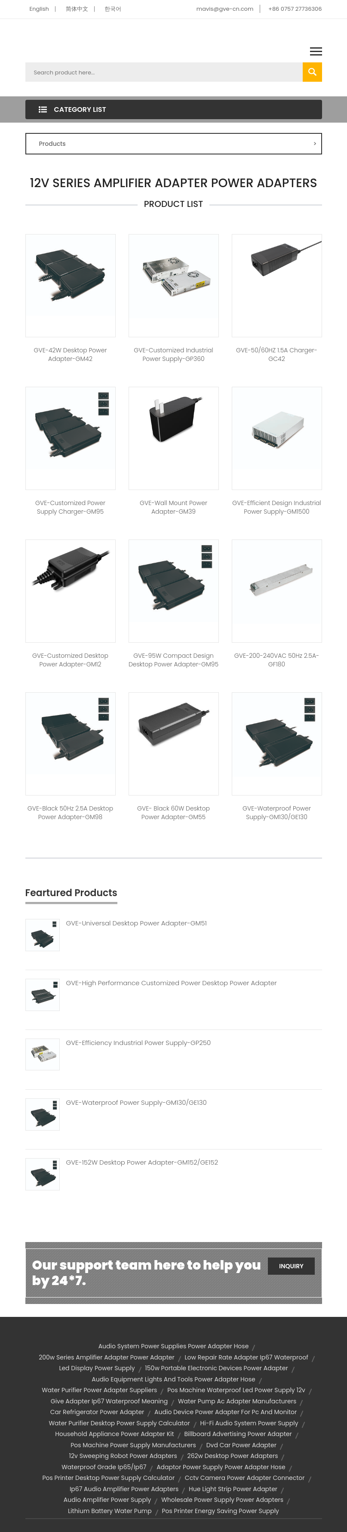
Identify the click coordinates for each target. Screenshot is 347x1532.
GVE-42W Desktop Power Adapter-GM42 (70, 354)
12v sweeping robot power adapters (123, 1456)
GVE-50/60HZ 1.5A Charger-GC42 (276, 354)
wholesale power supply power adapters (222, 1499)
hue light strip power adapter (233, 1489)
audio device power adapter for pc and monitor (225, 1412)
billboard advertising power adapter (238, 1434)
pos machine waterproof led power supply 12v (236, 1390)
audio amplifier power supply (107, 1499)
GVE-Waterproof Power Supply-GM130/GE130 (277, 812)
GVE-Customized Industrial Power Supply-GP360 (173, 354)
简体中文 (77, 9)
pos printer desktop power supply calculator (108, 1477)
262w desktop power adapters (232, 1456)
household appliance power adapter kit (114, 1434)
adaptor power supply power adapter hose (221, 1467)
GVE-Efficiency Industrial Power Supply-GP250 (138, 1043)
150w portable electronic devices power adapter (216, 1368)
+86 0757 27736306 (295, 9)
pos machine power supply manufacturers (133, 1445)
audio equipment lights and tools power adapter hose (173, 1379)
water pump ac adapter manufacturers (237, 1401)
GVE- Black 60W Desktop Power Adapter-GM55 (173, 812)
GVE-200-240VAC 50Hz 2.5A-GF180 (276, 660)
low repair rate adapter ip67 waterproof (246, 1357)
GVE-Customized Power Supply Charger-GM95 (70, 507)
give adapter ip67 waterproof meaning (109, 1401)
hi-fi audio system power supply (249, 1423)
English (39, 9)
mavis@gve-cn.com (225, 9)
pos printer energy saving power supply (220, 1511)
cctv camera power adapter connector (245, 1477)
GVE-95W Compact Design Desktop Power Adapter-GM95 (173, 660)
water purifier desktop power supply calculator (119, 1423)
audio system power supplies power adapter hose (173, 1346)
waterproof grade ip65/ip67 (103, 1467)
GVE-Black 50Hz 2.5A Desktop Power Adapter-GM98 (70, 812)
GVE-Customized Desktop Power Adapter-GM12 (70, 660)
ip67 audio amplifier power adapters (124, 1489)
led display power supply (97, 1368)
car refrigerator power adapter (97, 1412)
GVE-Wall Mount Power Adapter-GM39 (173, 507)
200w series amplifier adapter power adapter (107, 1357)
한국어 (112, 9)
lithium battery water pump (110, 1511)
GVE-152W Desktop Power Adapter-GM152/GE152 (142, 1162)
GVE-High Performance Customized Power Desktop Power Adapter (171, 983)
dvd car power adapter (241, 1445)
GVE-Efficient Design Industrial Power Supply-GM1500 (276, 507)
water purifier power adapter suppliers (99, 1390)
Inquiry (291, 1266)
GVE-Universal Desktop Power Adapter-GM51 (136, 923)
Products (178, 143)
